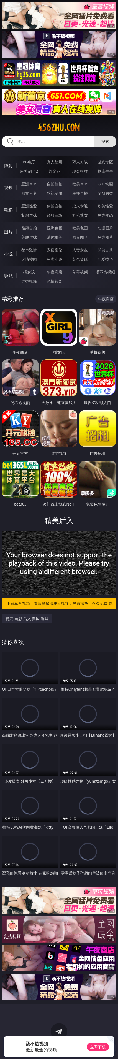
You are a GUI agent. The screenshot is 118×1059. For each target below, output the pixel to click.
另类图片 (105, 237)
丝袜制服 (54, 193)
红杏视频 (29, 281)
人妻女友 (80, 249)
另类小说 (54, 259)
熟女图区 (80, 237)
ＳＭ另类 (105, 193)
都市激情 (29, 249)
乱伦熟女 (80, 215)
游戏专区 (105, 161)
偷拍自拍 (54, 205)
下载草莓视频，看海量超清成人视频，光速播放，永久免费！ (60, 603)
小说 (8, 254)
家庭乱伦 (54, 249)
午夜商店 (54, 272)
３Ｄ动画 (105, 183)
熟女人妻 (29, 193)
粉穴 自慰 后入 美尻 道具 (27, 618)
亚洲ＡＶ (29, 183)
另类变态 (105, 215)
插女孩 (29, 272)
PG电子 (29, 161)
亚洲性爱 (29, 205)
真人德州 (54, 161)
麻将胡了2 (29, 171)
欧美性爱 (105, 205)
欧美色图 (80, 227)
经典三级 (54, 215)
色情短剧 (54, 281)
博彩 (8, 166)
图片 (8, 232)
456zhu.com (59, 127)
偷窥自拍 (29, 227)
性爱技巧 (105, 259)
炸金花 (54, 171)
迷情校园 (29, 259)
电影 (8, 210)
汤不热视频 (105, 272)
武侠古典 (105, 249)
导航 (8, 276)
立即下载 (98, 1046)
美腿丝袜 (29, 237)
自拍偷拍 (54, 183)
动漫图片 (105, 227)
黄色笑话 (80, 259)
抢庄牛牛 (105, 171)
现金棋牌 (80, 171)
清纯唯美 (54, 237)
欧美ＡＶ (80, 183)
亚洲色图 (54, 227)
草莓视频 (80, 272)
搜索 (105, 141)
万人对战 (80, 161)
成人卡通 (80, 205)
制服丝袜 (29, 215)
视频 (8, 188)
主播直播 (80, 193)
